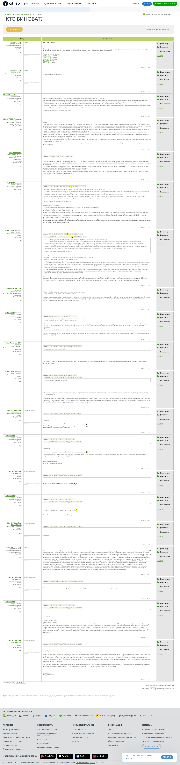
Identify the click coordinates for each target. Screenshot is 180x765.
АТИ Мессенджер (105, 715)
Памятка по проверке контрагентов (47, 735)
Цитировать (164, 47)
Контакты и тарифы (83, 725)
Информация (114, 725)
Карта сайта (112, 745)
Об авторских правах (85, 763)
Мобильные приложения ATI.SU (20, 756)
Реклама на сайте (80, 737)
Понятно (167, 757)
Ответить (15, 29)
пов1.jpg (46, 62)
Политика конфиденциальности (121, 737)
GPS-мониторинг (84, 715)
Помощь (147, 725)
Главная (8, 14)
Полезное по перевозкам (153, 733)
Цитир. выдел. (165, 44)
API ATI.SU (146, 716)
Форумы (16, 14)
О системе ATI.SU (79, 730)
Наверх (160, 56)
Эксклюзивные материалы (119, 733)
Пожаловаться (165, 51)
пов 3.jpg (46, 60)
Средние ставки (10, 745)
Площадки (9, 715)
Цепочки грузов (127, 715)
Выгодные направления (13, 749)
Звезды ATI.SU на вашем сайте (16, 737)
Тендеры (50, 715)
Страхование (25, 14)
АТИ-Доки (65, 716)
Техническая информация (153, 741)
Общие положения (115, 741)
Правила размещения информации (157, 14)
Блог (109, 730)
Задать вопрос (151, 746)
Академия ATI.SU (10, 733)
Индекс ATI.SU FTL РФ (12, 741)
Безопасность (45, 725)
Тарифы (75, 741)
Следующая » (165, 29)
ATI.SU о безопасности (47, 730)
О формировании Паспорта (49, 747)
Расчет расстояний (11, 730)
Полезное (8, 725)
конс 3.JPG (47, 59)
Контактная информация (83, 733)
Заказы (24, 715)
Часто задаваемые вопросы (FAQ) (157, 737)
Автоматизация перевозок (17, 711)
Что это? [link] (129, 759)
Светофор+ (42, 740)
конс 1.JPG (47, 55)
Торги (36, 715)
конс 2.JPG (47, 57)
